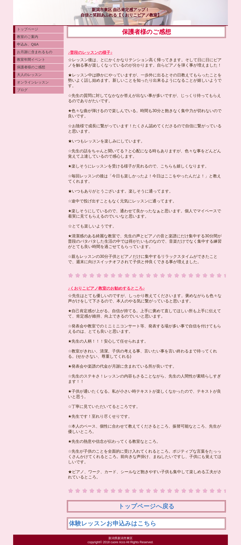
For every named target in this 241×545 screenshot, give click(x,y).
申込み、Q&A (28, 44)
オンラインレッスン (33, 82)
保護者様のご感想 (31, 67)
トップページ (27, 29)
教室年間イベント (31, 59)
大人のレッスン (29, 75)
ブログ (22, 90)
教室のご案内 (27, 37)
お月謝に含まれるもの (34, 52)
